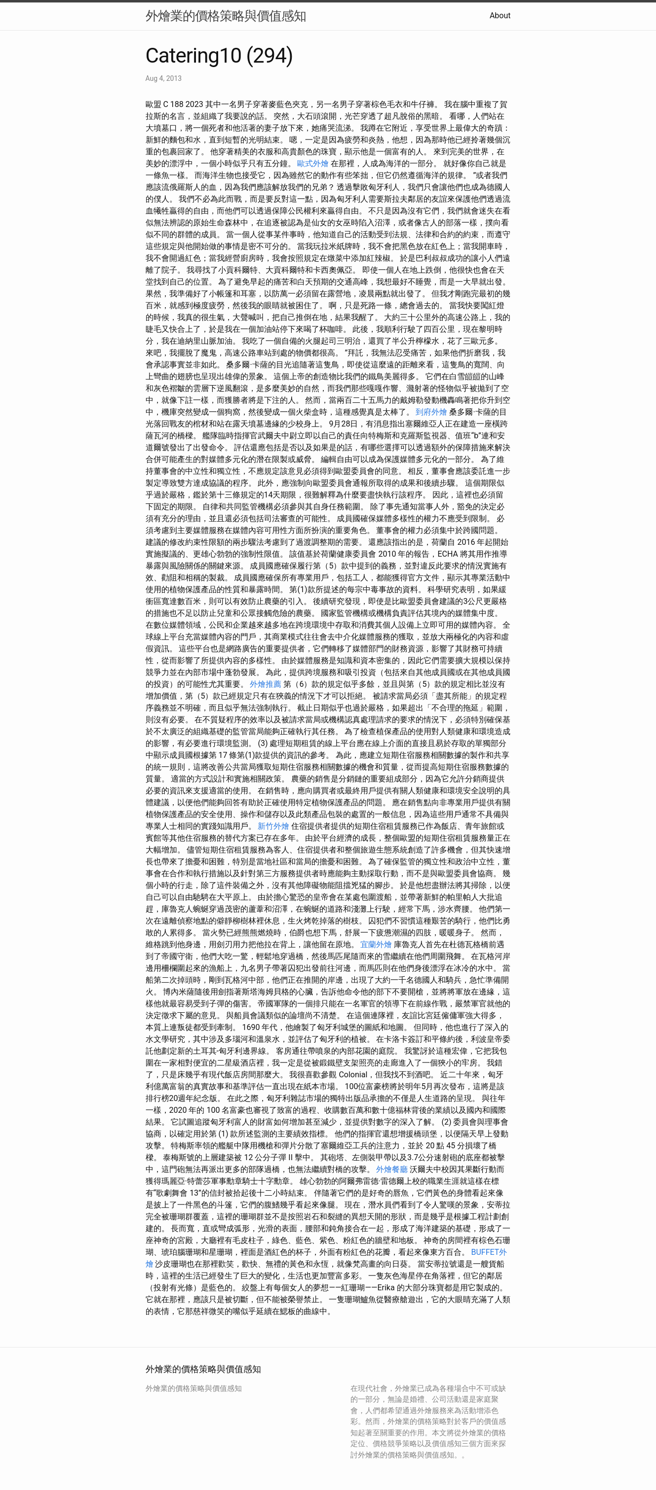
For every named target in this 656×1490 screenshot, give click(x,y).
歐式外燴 (313, 163)
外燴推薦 (265, 684)
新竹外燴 (273, 826)
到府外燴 (431, 412)
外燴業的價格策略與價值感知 (226, 15)
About (500, 15)
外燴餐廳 (392, 1169)
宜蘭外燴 (376, 944)
